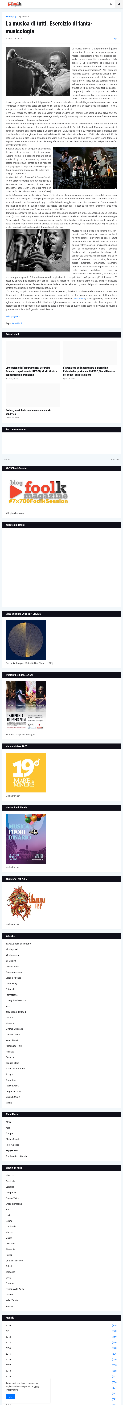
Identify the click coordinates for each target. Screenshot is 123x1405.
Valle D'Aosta (12, 1300)
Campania (11, 1192)
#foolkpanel (11, 949)
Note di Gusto (12, 1040)
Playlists (10, 1051)
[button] (3, 4)
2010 (61, 1325)
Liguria (9, 1221)
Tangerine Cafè (13, 1091)
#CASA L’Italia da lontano (18, 943)
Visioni (9, 1102)
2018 (61, 1371)
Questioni (24, 16)
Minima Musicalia (14, 1029)
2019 (61, 1376)
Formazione (11, 995)
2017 (61, 1365)
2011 (61, 1331)
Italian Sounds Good (16, 1012)
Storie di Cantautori (15, 1068)
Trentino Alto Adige (15, 1289)
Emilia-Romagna (14, 1204)
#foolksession (13, 955)
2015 (61, 1354)
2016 (61, 1359)
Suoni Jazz (11, 1080)
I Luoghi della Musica (16, 1000)
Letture (9, 1017)
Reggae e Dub (12, 1063)
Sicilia (8, 1277)
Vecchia (115, 459)
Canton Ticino (12, 1198)
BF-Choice (11, 960)
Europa (9, 1133)
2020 (61, 1382)
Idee (8, 1006)
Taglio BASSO (12, 1085)
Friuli (8, 1209)
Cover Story (11, 983)
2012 (61, 1336)
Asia (8, 1127)
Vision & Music (13, 1097)
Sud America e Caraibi (16, 1156)
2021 (61, 1388)
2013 (61, 1342)
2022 (61, 1393)
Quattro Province (14, 1260)
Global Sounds (13, 1139)
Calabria (10, 1187)
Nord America (12, 1145)
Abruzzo (10, 1175)
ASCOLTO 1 (79, 298)
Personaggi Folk (14, 1046)
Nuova (7, 459)
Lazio (8, 1215)
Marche (9, 1232)
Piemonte (10, 1249)
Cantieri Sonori (13, 966)
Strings (9, 1074)
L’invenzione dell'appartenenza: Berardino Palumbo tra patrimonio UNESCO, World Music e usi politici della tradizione (31, 371)
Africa (9, 1122)
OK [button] (10, 1396)
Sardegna (10, 1272)
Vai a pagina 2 (13, 316)
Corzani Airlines (13, 978)
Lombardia (11, 1226)
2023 (61, 1399)
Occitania (10, 1243)
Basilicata (10, 1181)
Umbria (9, 1294)
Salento (9, 1266)
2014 (61, 1348)
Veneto (9, 1306)
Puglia (9, 1255)
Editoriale (10, 989)
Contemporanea (14, 972)
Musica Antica (13, 1034)
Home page (11, 16)
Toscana (10, 1283)
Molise (9, 1238)
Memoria (10, 1023)
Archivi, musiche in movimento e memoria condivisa (28, 412)
